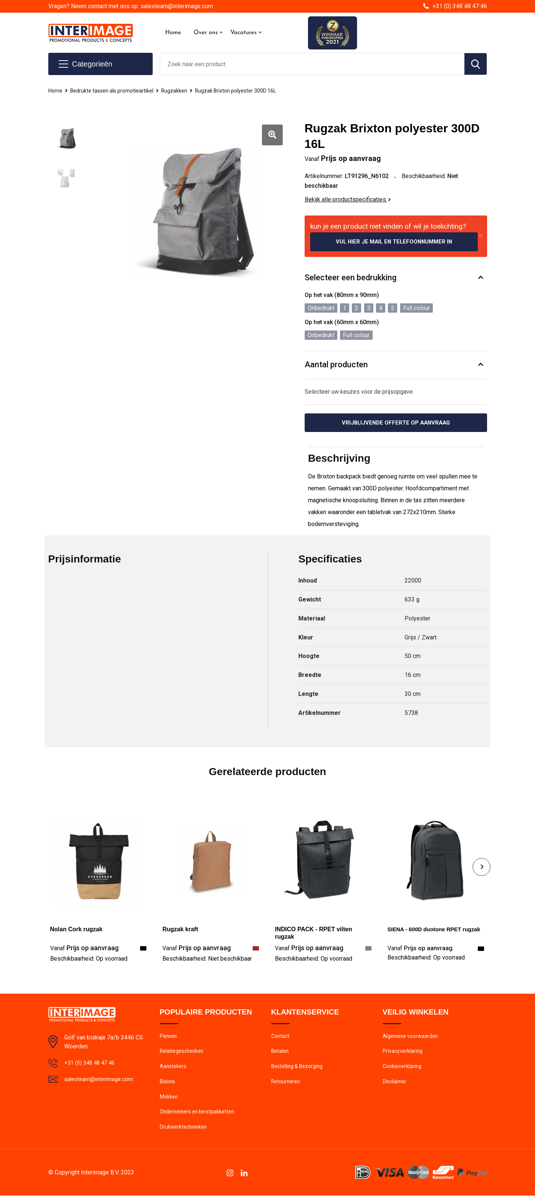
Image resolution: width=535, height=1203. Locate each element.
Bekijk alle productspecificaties (348, 199)
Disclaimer (395, 1086)
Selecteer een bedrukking (350, 278)
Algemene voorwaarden (412, 1038)
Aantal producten (336, 365)
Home (173, 33)
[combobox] (312, 64)
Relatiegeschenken (182, 1054)
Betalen (280, 1054)
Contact (281, 1038)
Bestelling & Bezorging (298, 1070)
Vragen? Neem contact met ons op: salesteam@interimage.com (130, 6)
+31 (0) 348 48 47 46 (459, 6)
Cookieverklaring (403, 1070)
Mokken (169, 1102)
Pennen (169, 1038)
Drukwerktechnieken (184, 1134)
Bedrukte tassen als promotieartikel (114, 90)
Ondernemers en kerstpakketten (199, 1118)
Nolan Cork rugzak (76, 931)
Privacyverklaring (403, 1054)
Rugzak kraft (180, 931)
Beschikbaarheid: (88, 960)
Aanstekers (174, 1070)
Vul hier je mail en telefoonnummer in (394, 241)
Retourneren (286, 1086)
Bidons (168, 1086)
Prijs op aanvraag (84, 949)
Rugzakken (179, 90)
